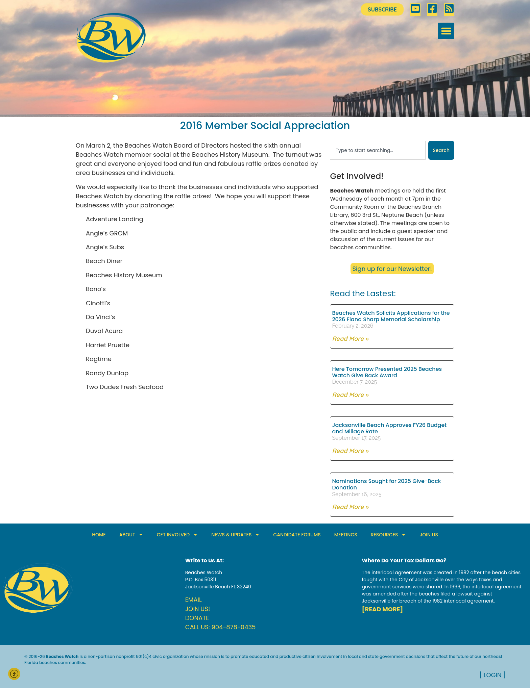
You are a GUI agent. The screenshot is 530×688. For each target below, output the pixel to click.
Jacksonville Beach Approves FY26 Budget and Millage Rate (389, 428)
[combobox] (377, 150)
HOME (99, 534)
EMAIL (193, 599)
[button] (446, 31)
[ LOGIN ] (492, 675)
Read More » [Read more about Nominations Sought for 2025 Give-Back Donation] (350, 507)
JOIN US (428, 534)
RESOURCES (388, 534)
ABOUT (131, 534)
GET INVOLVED (177, 534)
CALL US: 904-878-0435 (220, 627)
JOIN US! (197, 609)
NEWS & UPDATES (235, 534)
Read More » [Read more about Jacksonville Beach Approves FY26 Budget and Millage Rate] (350, 451)
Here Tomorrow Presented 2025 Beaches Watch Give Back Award (387, 372)
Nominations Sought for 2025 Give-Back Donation (386, 484)
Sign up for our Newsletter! (392, 268)
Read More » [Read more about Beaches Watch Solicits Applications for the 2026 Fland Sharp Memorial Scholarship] (350, 338)
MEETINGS (345, 534)
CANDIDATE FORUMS (296, 534)
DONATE (197, 618)
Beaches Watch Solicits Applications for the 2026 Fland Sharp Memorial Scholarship (391, 316)
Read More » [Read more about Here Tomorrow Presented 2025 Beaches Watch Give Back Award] (350, 395)
